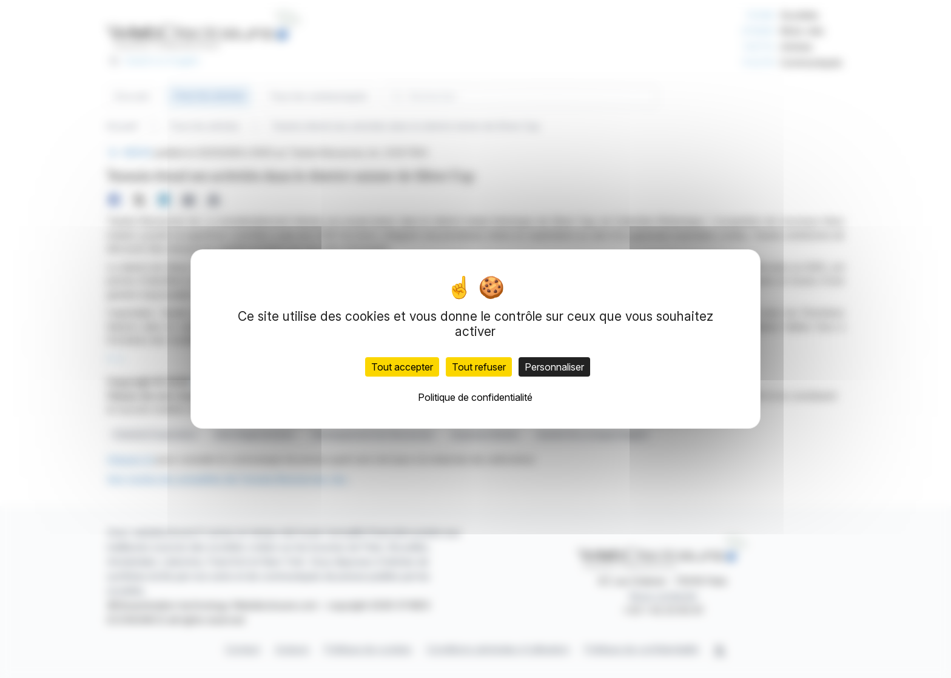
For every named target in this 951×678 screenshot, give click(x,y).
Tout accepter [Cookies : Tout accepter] (402, 367)
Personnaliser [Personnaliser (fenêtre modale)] (554, 367)
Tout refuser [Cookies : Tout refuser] (479, 367)
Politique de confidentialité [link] (475, 397)
